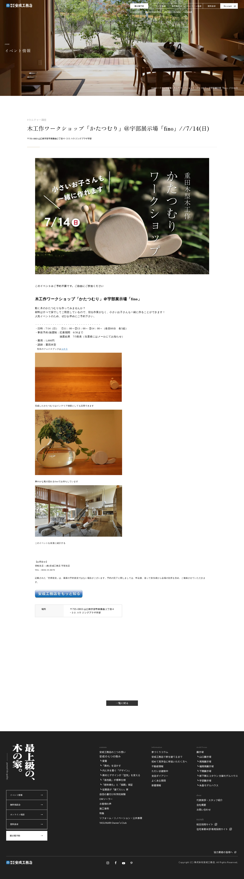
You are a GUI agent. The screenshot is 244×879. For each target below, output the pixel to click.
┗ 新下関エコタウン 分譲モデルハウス (217, 775)
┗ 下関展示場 (203, 771)
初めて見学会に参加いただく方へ (169, 761)
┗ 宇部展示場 (203, 780)
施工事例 (104, 808)
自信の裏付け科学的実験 (112, 794)
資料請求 (212, 6)
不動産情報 (157, 766)
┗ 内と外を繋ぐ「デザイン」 (115, 770)
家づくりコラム (160, 752)
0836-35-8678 (48, 570)
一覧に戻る (122, 703)
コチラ (64, 349)
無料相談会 (177, 6)
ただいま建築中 (160, 771)
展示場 (200, 752)
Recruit (228, 6)
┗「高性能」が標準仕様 (112, 780)
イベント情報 (159, 6)
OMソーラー (106, 799)
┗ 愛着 (103, 760)
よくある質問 (159, 780)
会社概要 (201, 804)
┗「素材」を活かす (110, 765)
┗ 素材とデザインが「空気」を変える (119, 775)
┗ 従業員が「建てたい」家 (113, 789)
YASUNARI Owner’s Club (113, 822)
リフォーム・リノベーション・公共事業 (120, 818)
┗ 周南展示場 (203, 761)
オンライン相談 (194, 6)
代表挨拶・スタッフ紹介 (209, 800)
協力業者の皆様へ (223, 852)
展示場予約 (139, 6)
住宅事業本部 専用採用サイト (212, 829)
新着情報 (156, 785)
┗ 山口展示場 (203, 756)
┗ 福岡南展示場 (205, 766)
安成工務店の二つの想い (112, 752)
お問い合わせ (203, 809)
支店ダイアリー (160, 775)
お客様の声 (105, 803)
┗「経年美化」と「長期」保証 (116, 784)
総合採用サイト (204, 824)
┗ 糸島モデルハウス (207, 785)
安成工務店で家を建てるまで (167, 756)
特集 (101, 813)
